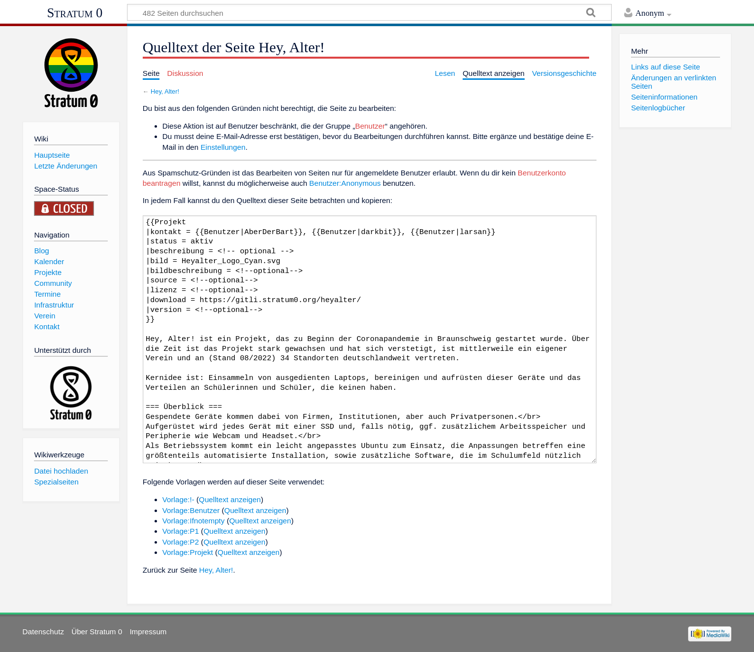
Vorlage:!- (178, 499)
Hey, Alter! (165, 91)
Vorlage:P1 (180, 531)
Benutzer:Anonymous (344, 183)
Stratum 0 (75, 12)
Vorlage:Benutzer (191, 510)
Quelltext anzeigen (230, 499)
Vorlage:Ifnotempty (193, 520)
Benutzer (370, 126)
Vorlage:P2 (180, 542)
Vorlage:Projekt (187, 552)
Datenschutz (43, 631)
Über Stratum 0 (96, 631)
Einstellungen (222, 147)
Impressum (147, 631)
